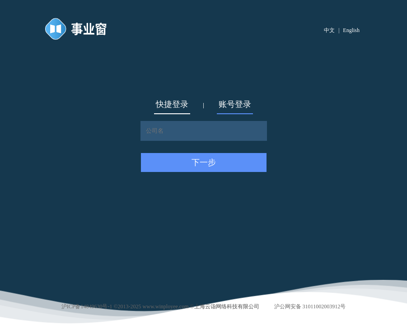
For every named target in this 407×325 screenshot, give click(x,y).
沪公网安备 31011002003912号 (310, 306)
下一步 (204, 162)
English (351, 30)
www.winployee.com (166, 306)
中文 (329, 30)
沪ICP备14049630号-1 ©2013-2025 (101, 306)
